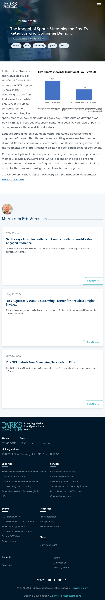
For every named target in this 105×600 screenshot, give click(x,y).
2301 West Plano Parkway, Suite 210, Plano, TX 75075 (30, 454)
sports (52, 46)
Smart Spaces (10, 541)
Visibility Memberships (63, 477)
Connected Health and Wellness (20, 482)
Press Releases (48, 517)
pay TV (16, 46)
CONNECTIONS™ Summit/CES (19, 522)
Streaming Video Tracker (64, 482)
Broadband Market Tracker (65, 492)
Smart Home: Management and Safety (24, 472)
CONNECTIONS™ (11, 517)
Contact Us (60, 563)
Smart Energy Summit (14, 527)
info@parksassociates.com (35, 443)
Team (57, 558)
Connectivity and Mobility (16, 487)
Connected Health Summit (17, 532)
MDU (4, 496)
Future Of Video (11, 536)
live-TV (64, 46)
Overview (7, 565)
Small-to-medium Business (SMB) (20, 492)
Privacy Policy (61, 568)
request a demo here (13, 179)
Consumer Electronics (14, 477)
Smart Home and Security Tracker (69, 487)
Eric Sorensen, (21, 39)
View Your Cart (48, 545)
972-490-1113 (9, 443)
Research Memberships (63, 472)
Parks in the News (50, 527)
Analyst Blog (47, 522)
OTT (27, 46)
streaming (39, 46)
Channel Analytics (60, 496)
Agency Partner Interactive (65, 596)
